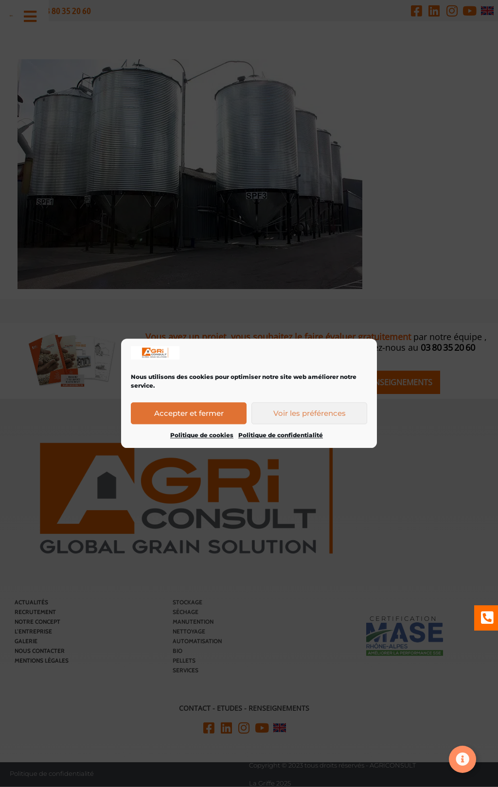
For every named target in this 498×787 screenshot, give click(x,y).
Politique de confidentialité (280, 435)
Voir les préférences (309, 413)
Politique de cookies (201, 435)
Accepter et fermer (189, 413)
